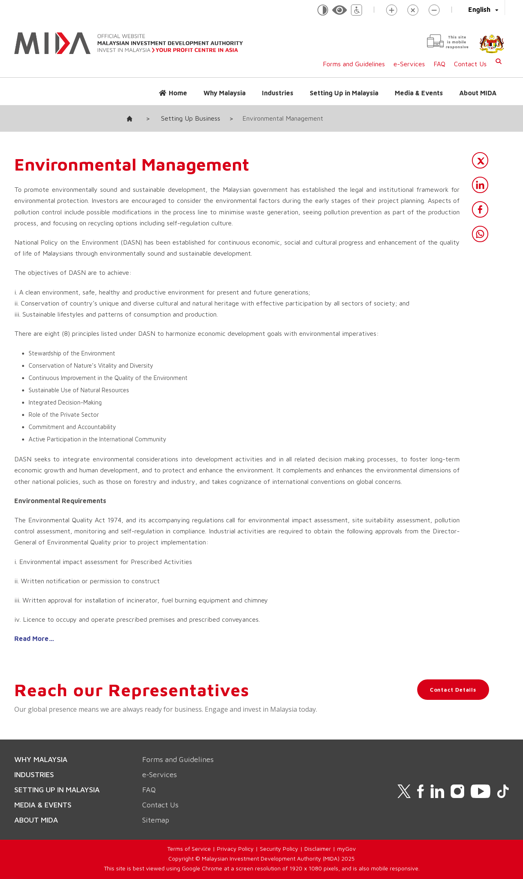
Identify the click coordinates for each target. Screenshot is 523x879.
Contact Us (470, 63)
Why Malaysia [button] (224, 93)
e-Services (409, 63)
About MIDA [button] (477, 93)
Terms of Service (189, 848)
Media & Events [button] (419, 93)
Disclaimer (317, 848)
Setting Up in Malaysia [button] (344, 93)
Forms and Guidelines (354, 63)
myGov (346, 848)
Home (178, 93)
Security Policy (279, 848)
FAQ (439, 63)
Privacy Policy (235, 848)
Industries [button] (277, 93)
